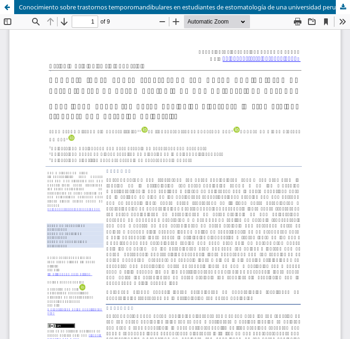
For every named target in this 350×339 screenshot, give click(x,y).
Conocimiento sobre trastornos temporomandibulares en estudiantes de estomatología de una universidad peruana (182, 7)
